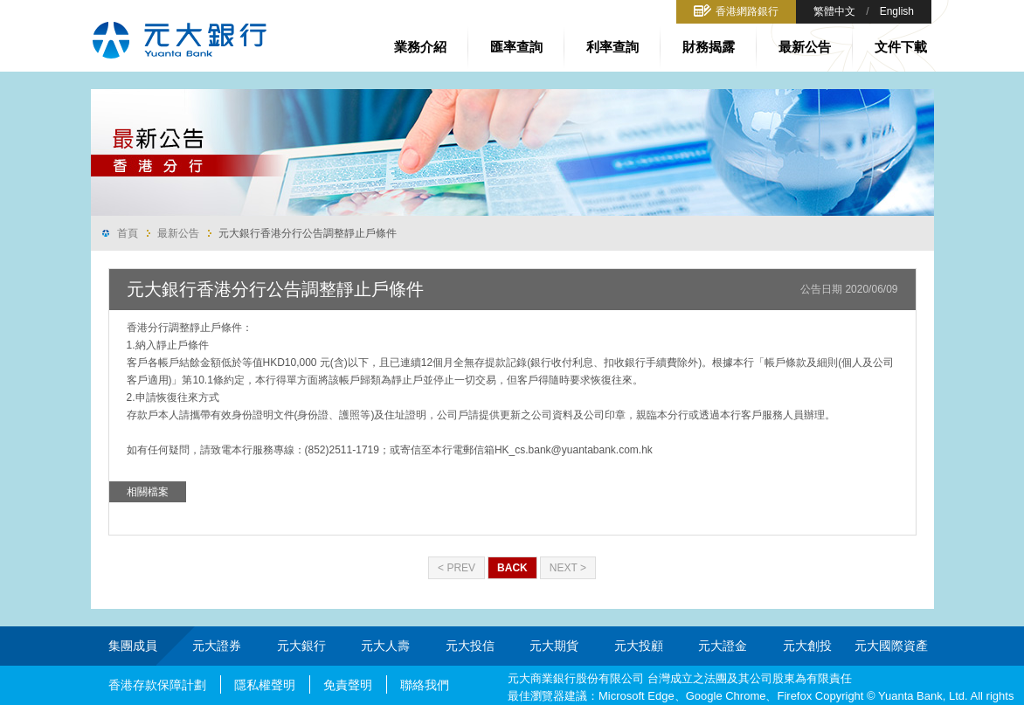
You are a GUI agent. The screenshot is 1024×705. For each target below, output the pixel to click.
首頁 (127, 233)
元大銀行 (301, 646)
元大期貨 (553, 646)
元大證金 (722, 646)
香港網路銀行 (747, 11)
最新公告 (804, 46)
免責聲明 (347, 685)
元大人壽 (385, 646)
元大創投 (807, 646)
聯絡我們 (424, 685)
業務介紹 (420, 46)
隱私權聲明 (264, 685)
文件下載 (901, 46)
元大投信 (470, 646)
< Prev (456, 568)
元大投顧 (638, 646)
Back (512, 568)
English (897, 11)
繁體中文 (834, 11)
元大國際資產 (891, 646)
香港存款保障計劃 (157, 685)
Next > (568, 568)
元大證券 (216, 646)
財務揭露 (708, 46)
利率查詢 (612, 46)
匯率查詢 (516, 46)
